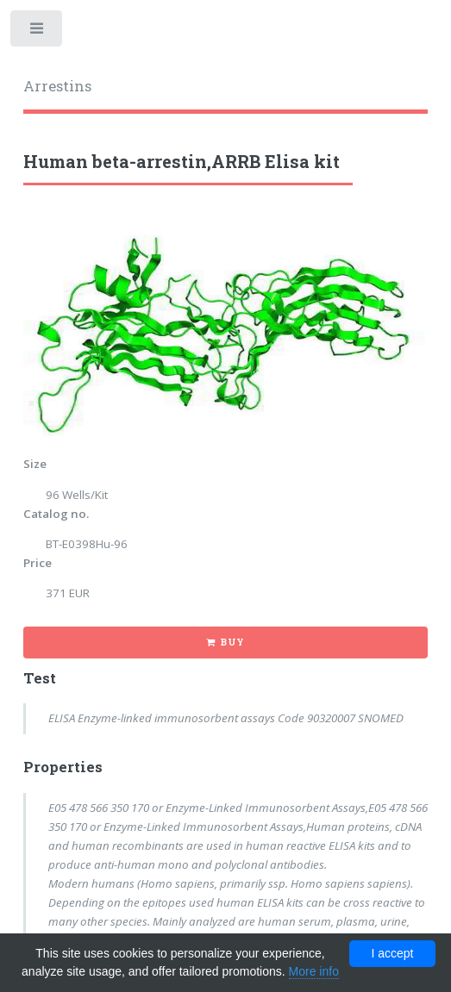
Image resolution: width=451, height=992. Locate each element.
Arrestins (57, 86)
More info (314, 971)
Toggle (37, 32)
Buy (232, 642)
